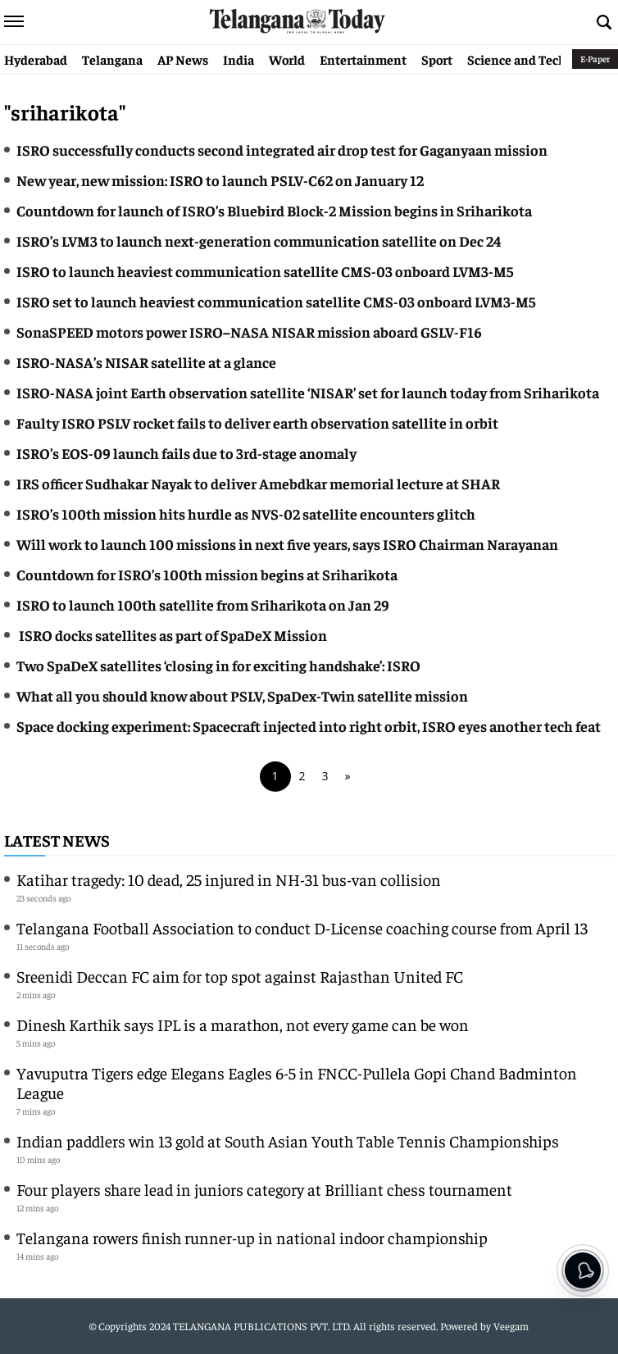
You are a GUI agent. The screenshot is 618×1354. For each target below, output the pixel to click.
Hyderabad (35, 59)
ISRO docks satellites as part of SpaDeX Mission (172, 634)
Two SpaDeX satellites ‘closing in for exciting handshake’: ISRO (218, 665)
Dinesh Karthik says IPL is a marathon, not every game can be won (242, 1024)
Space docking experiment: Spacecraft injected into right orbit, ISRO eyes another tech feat (308, 725)
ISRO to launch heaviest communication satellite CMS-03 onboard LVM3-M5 (264, 270)
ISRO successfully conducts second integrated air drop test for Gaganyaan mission (282, 149)
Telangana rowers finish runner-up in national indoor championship (252, 1237)
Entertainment (363, 59)
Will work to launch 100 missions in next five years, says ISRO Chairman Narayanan (287, 543)
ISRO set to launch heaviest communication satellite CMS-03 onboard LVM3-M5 (275, 301)
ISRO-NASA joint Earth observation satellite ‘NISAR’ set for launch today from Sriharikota (307, 392)
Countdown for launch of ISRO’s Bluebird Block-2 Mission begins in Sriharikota (274, 210)
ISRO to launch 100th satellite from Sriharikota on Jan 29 (202, 604)
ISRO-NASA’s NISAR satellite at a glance (146, 361)
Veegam (511, 1326)
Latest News (57, 839)
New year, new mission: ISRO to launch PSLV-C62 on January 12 (220, 179)
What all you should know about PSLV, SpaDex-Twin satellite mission (242, 695)
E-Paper (595, 58)
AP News (182, 59)
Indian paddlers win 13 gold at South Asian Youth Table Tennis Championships (287, 1140)
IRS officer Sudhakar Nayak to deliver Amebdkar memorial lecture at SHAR (258, 483)
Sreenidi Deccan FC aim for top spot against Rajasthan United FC (239, 976)
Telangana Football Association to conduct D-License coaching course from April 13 (302, 927)
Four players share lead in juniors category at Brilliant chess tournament (264, 1189)
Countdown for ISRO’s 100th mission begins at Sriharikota (207, 574)
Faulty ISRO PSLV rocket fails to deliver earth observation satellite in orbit (257, 422)
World (287, 59)
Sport (436, 59)
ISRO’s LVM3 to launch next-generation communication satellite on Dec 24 (258, 240)
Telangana (112, 59)
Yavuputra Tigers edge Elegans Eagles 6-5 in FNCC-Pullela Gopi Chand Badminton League (296, 1082)
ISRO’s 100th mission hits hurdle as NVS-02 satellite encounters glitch (245, 513)
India (238, 59)
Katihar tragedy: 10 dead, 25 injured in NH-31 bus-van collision (228, 879)
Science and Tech (516, 59)
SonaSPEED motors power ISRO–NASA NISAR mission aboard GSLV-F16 (249, 331)
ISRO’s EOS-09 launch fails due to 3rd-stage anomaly (186, 452)
